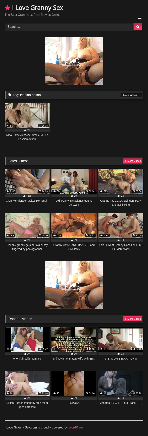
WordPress (76, 427)
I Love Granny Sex (34, 7)
